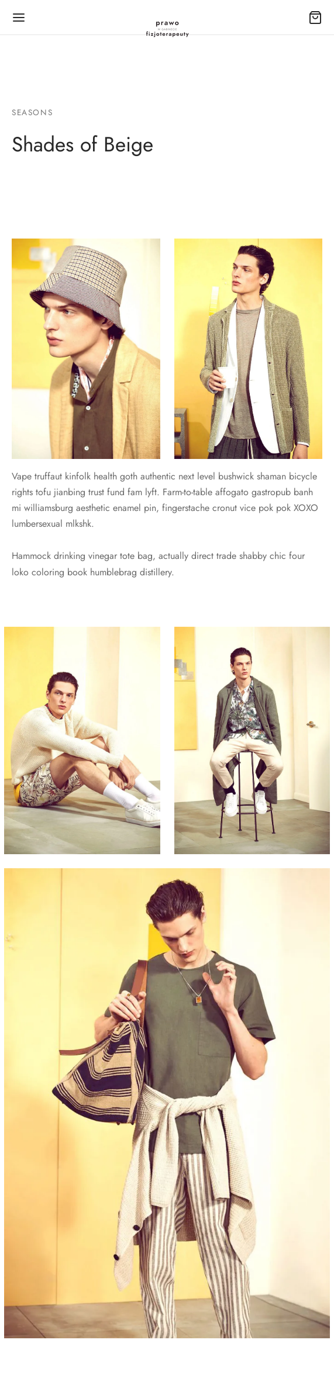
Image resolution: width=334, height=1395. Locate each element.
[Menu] (19, 17)
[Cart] (315, 18)
